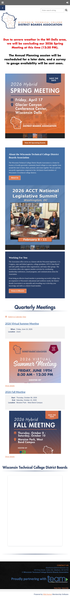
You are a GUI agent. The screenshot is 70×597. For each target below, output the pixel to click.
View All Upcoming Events (35, 143)
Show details (10, 386)
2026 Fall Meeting (15, 391)
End (13, 400)
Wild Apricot (47, 594)
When (13, 329)
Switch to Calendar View (17, 317)
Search (66, 10)
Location (11, 332)
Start (13, 398)
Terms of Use (65, 588)
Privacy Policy (57, 588)
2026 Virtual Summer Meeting (22, 323)
